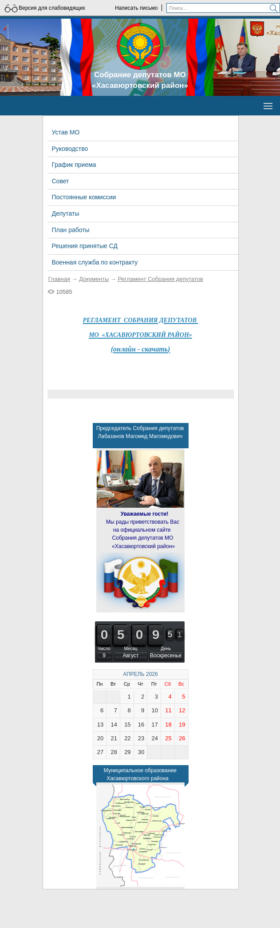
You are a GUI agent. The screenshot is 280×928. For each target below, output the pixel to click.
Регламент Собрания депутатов (160, 279)
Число (104, 648)
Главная (59, 279)
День (166, 648)
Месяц (130, 648)
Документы (94, 279)
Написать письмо (136, 8)
